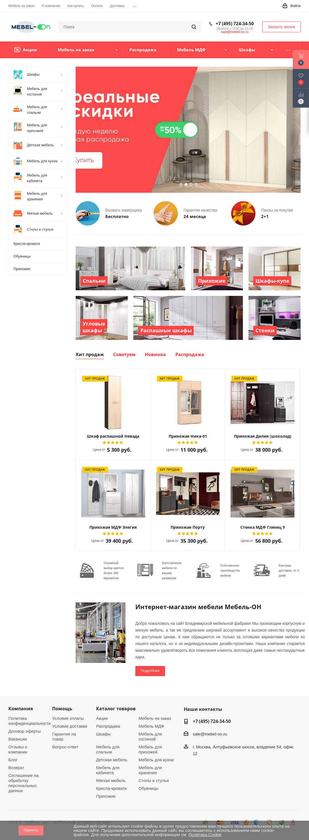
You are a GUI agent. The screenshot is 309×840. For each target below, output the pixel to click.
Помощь (62, 709)
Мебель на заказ (154, 718)
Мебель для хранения (150, 770)
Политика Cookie (205, 834)
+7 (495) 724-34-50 (235, 23)
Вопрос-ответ (65, 746)
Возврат (16, 767)
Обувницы (148, 788)
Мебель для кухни (156, 759)
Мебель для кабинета (107, 770)
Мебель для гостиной (150, 736)
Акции (102, 718)
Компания (20, 709)
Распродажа (108, 726)
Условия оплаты (68, 718)
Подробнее (150, 671)
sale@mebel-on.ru (234, 32)
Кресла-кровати (111, 788)
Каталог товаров (116, 709)
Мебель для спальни (107, 749)
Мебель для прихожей (150, 749)
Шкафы (103, 734)
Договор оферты (24, 731)
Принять (31, 830)
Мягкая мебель (111, 780)
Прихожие (106, 796)
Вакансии (17, 739)
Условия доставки (69, 726)
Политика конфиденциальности (29, 721)
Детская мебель (111, 759)
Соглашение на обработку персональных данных (23, 783)
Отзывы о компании (17, 749)
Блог (12, 759)
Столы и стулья (153, 780)
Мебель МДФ (151, 726)
